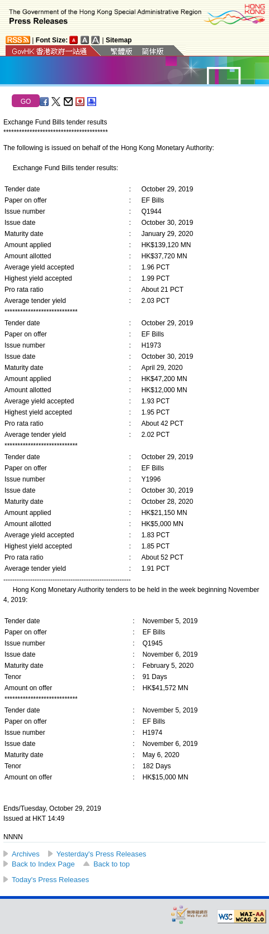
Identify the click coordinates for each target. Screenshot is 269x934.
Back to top (111, 864)
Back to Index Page (43, 864)
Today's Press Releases (50, 879)
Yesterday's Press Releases (101, 854)
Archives (26, 854)
